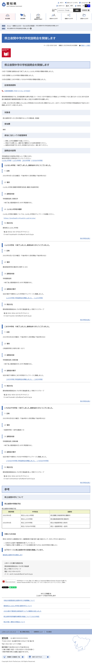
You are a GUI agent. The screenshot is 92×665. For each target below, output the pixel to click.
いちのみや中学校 (37, 160)
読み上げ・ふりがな (72, 2)
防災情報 (7, 18)
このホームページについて (9, 631)
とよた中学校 (16, 160)
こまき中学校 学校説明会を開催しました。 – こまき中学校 (24, 379)
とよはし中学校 (7, 160)
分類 (84, 18)
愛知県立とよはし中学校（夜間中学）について (18, 606)
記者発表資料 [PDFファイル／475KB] (17, 91)
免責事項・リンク (38, 631)
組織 (69, 18)
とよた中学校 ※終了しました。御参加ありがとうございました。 (27, 245)
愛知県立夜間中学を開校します (13, 555)
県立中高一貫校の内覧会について (14, 622)
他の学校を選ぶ (85, 238)
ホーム (9, 25)
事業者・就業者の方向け (38, 18)
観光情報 (23, 18)
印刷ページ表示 (85, 45)
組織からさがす (17, 25)
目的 (54, 18)
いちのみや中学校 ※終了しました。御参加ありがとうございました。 (28, 408)
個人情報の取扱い (25, 631)
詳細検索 (84, 10)
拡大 (67, 6)
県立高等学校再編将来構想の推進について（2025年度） (21, 616)
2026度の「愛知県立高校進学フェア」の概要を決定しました (22, 611)
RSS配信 (49, 631)
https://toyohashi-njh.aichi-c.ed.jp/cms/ (20, 218)
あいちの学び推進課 (28, 25)
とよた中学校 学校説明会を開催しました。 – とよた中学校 (24, 298)
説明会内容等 (10, 151)
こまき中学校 (26, 160)
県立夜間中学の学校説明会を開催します (18, 28)
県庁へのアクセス (37, 657)
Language (84, 2)
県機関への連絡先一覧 (13, 657)
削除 (31, 28)
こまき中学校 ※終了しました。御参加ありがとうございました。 (27, 326)
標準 (71, 5)
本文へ (62, 2)
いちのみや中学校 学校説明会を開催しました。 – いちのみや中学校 (27, 460)
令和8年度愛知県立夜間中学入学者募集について (19, 600)
